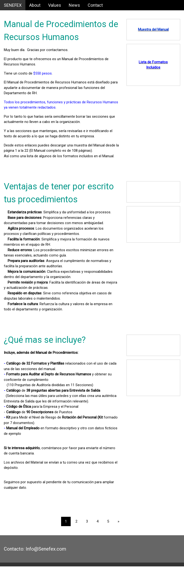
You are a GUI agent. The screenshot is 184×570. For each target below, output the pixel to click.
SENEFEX (13, 5)
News (74, 5)
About (34, 5)
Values (54, 5)
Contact (95, 5)
